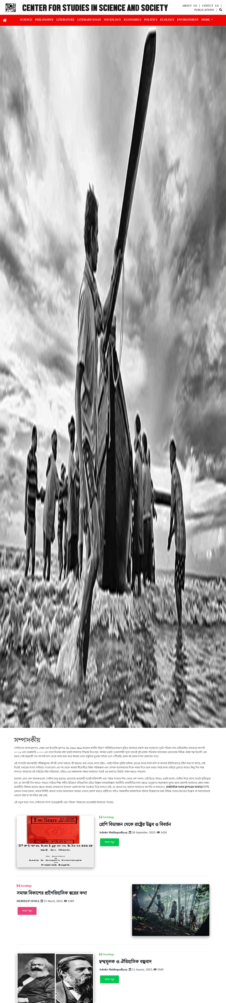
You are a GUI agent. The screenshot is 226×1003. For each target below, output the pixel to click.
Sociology (112, 19)
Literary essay (89, 19)
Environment (188, 19)
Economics (132, 19)
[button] (17, 377)
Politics (150, 19)
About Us (190, 6)
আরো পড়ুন (110, 842)
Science (26, 19)
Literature (65, 19)
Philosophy (44, 19)
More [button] (206, 19)
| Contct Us (209, 6)
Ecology (167, 19)
